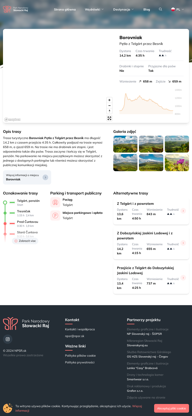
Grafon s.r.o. (135, 391)
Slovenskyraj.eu (137, 345)
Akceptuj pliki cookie (171, 408)
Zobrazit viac (25, 241)
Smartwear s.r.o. (138, 379)
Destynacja (123, 9)
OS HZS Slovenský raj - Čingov (147, 356)
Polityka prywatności (79, 362)
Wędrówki (94, 9)
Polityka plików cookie (80, 355)
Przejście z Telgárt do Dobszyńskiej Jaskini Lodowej (145, 270)
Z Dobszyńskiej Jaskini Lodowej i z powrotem (144, 235)
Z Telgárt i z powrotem (135, 203)
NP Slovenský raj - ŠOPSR (144, 334)
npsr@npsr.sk (74, 336)
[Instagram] (7, 339)
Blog (146, 9)
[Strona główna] (15, 9)
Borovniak (13, 179)
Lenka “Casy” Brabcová (142, 368)
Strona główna (65, 9)
